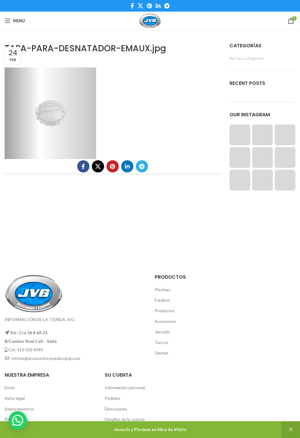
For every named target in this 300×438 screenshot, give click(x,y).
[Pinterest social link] (149, 5)
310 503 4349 (30, 349)
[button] (18, 420)
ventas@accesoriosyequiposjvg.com (45, 358)
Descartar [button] (291, 429)
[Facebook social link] (132, 5)
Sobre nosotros (19, 408)
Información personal (125, 387)
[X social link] (140, 5)
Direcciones (116, 408)
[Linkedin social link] (158, 5)
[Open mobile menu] (15, 21)
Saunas (161, 352)
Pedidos (112, 398)
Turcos (161, 342)
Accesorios (165, 321)
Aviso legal (15, 398)
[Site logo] (150, 20)
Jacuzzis (162, 331)
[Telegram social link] (166, 5)
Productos (165, 310)
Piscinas (162, 289)
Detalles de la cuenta (125, 419)
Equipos (162, 299)
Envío (10, 387)
